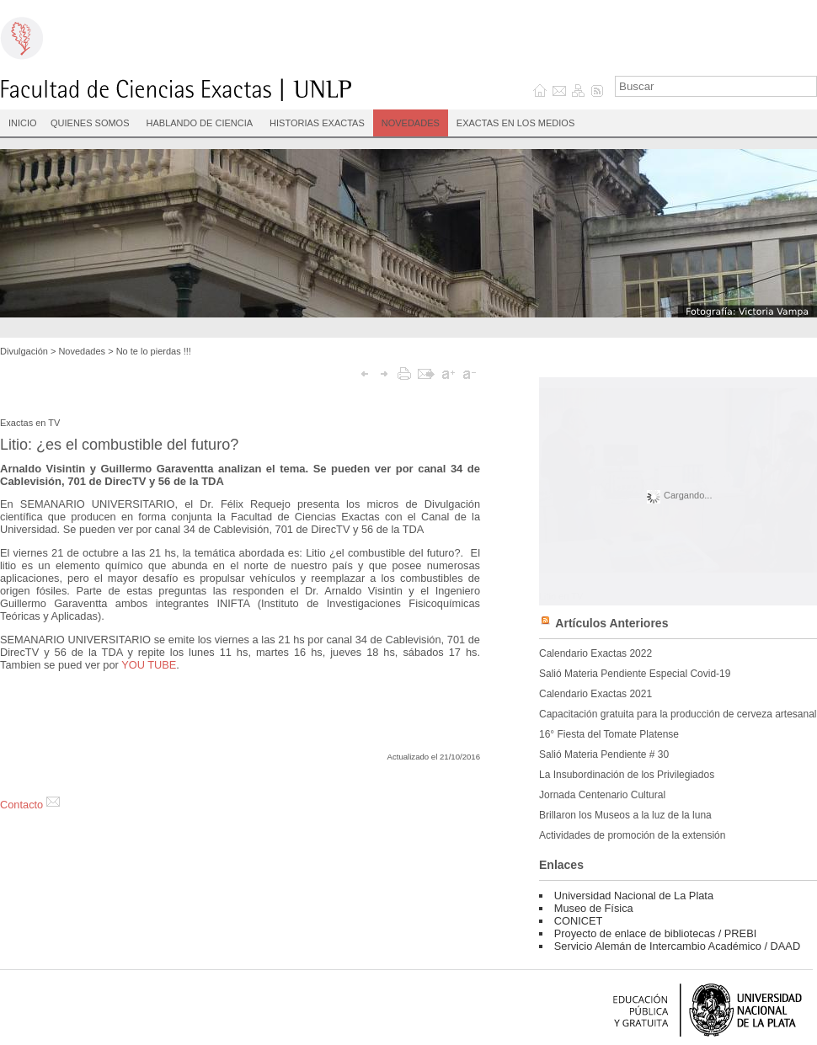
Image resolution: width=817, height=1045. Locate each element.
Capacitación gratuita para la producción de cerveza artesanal (678, 714)
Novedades (411, 123)
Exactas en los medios (515, 123)
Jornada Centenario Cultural (602, 795)
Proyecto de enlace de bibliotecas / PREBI (655, 933)
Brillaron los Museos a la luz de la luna (625, 815)
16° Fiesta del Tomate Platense (609, 734)
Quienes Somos (90, 123)
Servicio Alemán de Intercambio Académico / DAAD (677, 946)
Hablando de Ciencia (200, 123)
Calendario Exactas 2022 (595, 653)
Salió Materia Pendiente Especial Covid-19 (634, 674)
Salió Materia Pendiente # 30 (604, 754)
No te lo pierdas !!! (153, 351)
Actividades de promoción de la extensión (632, 835)
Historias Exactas (317, 123)
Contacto (30, 804)
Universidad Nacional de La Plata (633, 895)
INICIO (22, 123)
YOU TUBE (148, 664)
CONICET (578, 920)
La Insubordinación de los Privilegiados (626, 775)
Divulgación (24, 351)
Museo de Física (593, 908)
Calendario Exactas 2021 (595, 694)
